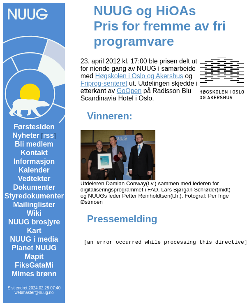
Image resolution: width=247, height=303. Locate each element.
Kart (34, 230)
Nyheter (25, 135)
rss (48, 135)
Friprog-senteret (104, 83)
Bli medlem (34, 144)
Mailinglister (34, 204)
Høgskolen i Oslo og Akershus (139, 75)
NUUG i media (34, 239)
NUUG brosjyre (34, 222)
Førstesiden (34, 127)
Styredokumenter (34, 196)
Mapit (34, 256)
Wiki (34, 213)
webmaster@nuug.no (33, 292)
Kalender (33, 170)
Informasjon (34, 161)
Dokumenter (34, 187)
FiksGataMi (34, 265)
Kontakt (34, 153)
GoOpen (129, 90)
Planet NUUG (34, 248)
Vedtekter (34, 179)
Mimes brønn (34, 274)
